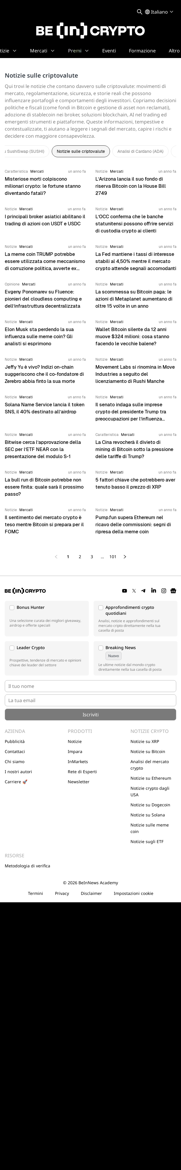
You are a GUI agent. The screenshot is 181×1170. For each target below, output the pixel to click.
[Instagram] (164, 591)
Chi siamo (14, 761)
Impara (75, 751)
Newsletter (78, 781)
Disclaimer (91, 893)
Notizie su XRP (144, 741)
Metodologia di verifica (27, 866)
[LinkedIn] (153, 591)
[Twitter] (134, 591)
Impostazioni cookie (133, 893)
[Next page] (125, 556)
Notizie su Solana (147, 815)
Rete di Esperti (82, 771)
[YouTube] (125, 591)
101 (113, 556)
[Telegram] (144, 591)
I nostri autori (18, 771)
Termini (35, 893)
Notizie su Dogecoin (150, 805)
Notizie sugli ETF (146, 841)
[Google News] (173, 591)
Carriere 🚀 (16, 781)
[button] (47, 618)
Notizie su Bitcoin (147, 751)
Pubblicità (15, 741)
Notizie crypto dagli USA (149, 791)
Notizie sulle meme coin (149, 828)
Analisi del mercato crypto (149, 765)
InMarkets (78, 761)
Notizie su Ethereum (150, 778)
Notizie (75, 741)
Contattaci (15, 751)
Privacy (62, 893)
